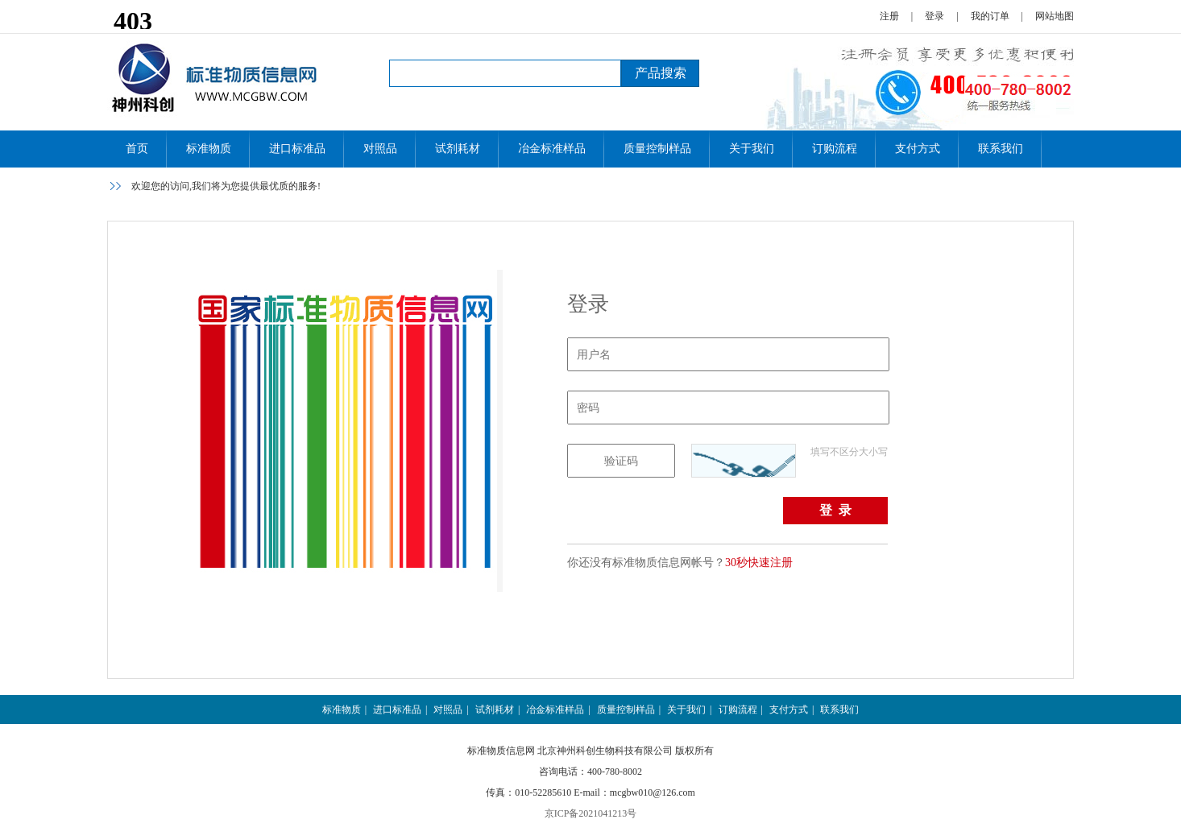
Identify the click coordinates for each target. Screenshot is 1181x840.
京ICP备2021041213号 (591, 813)
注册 (889, 16)
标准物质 (208, 149)
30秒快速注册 (759, 563)
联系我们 (1000, 149)
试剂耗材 (457, 149)
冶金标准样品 (552, 149)
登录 (934, 16)
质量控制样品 (657, 149)
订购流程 (834, 149)
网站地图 (1054, 16)
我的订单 (990, 16)
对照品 (380, 149)
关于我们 (751, 149)
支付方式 (917, 149)
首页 (137, 149)
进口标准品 (297, 149)
